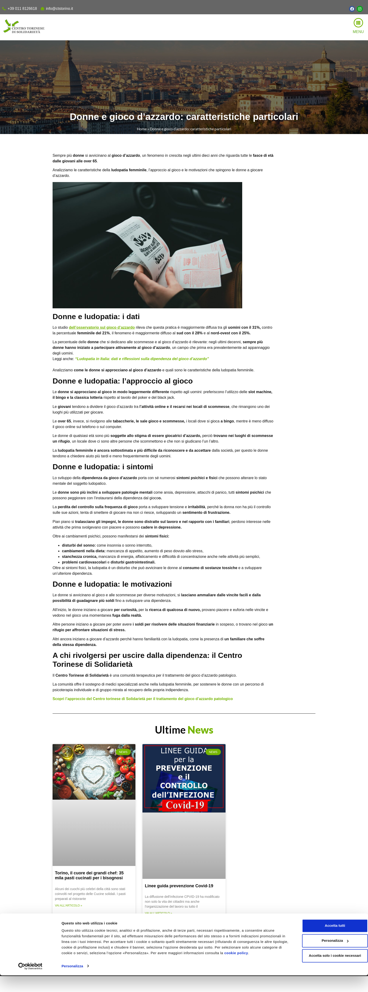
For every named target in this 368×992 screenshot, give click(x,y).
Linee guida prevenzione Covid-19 (179, 886)
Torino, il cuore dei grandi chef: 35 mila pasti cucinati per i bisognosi (89, 875)
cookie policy (257, 970)
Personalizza (72, 983)
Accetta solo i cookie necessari (329, 972)
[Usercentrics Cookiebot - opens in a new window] (30, 982)
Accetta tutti (329, 942)
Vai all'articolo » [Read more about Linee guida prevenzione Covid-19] (158, 913)
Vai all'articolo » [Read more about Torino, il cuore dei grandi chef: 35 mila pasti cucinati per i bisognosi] (68, 905)
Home (142, 129)
